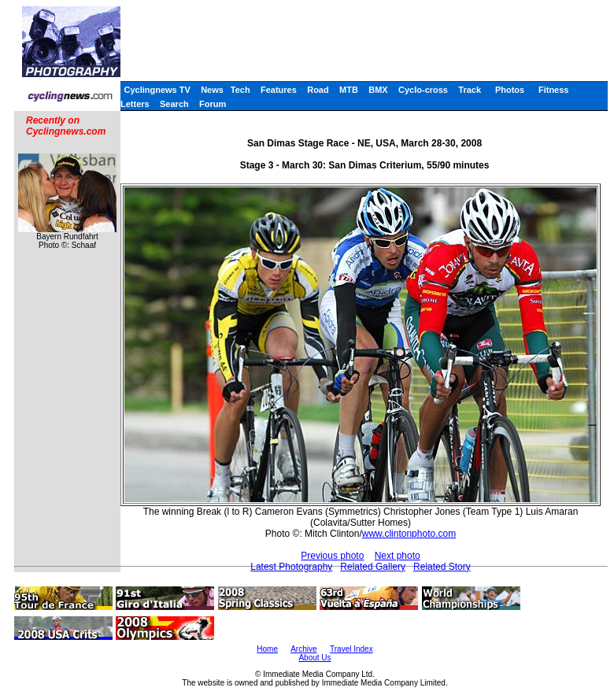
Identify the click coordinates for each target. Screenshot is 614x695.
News (212, 89)
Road (318, 89)
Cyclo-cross (423, 89)
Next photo (397, 555)
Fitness (553, 89)
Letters (135, 104)
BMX (377, 89)
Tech (240, 89)
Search (174, 104)
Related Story (442, 566)
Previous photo (332, 555)
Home (267, 649)
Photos (509, 89)
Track (469, 89)
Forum (212, 104)
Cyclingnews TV (157, 89)
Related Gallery (372, 566)
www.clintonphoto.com (409, 533)
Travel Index (351, 649)
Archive (303, 649)
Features (279, 89)
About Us (314, 657)
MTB (348, 89)
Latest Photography (291, 566)
